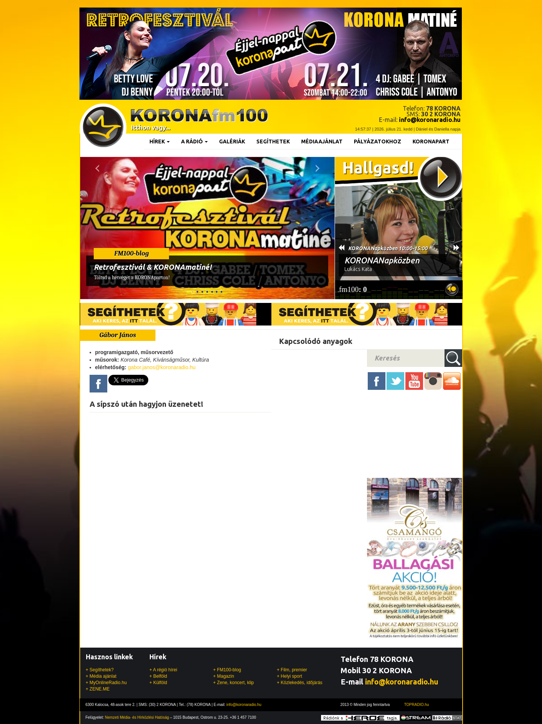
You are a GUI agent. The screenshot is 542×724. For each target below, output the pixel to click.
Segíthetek (273, 141)
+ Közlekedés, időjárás (299, 682)
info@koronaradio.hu (401, 681)
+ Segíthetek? (100, 669)
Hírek (159, 141)
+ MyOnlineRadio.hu (106, 682)
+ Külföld (158, 682)
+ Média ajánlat (101, 676)
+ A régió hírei (163, 669)
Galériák (232, 141)
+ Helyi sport (289, 676)
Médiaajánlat (322, 141)
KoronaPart (431, 141)
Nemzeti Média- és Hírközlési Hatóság (137, 717)
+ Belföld (158, 676)
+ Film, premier (292, 669)
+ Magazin (223, 676)
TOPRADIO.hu (416, 705)
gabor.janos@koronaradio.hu (162, 367)
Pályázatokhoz (377, 141)
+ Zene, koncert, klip (233, 682)
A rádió (194, 141)
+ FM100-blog (227, 669)
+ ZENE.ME (98, 689)
